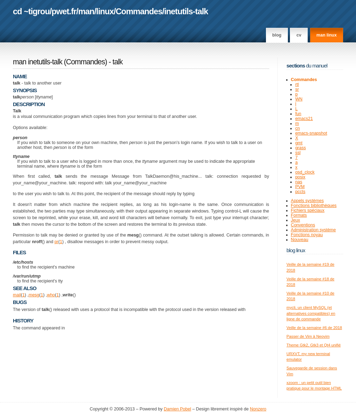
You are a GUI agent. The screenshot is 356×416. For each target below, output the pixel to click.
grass (300, 147)
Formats (299, 215)
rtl (297, 84)
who (51, 295)
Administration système (313, 229)
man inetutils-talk (37, 62)
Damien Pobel (177, 409)
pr (56, 241)
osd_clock (305, 172)
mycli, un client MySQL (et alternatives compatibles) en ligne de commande (310, 313)
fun (298, 113)
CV (299, 35)
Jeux (295, 220)
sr (297, 89)
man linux (326, 35)
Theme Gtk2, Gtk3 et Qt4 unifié (313, 345)
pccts (300, 191)
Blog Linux (295, 250)
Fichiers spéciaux (308, 210)
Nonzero (258, 409)
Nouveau (299, 239)
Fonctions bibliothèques (314, 205)
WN (298, 99)
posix (300, 177)
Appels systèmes (307, 200)
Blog (276, 35)
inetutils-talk (186, 11)
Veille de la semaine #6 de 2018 (314, 328)
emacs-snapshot (311, 133)
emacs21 (304, 118)
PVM (300, 186)
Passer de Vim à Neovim (308, 336)
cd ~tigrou (31, 11)
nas (298, 181)
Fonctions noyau (307, 234)
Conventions (303, 225)
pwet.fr (63, 11)
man (86, 11)
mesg (34, 295)
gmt (298, 143)
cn (297, 128)
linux (105, 11)
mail (17, 295)
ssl (297, 152)
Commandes (139, 11)
